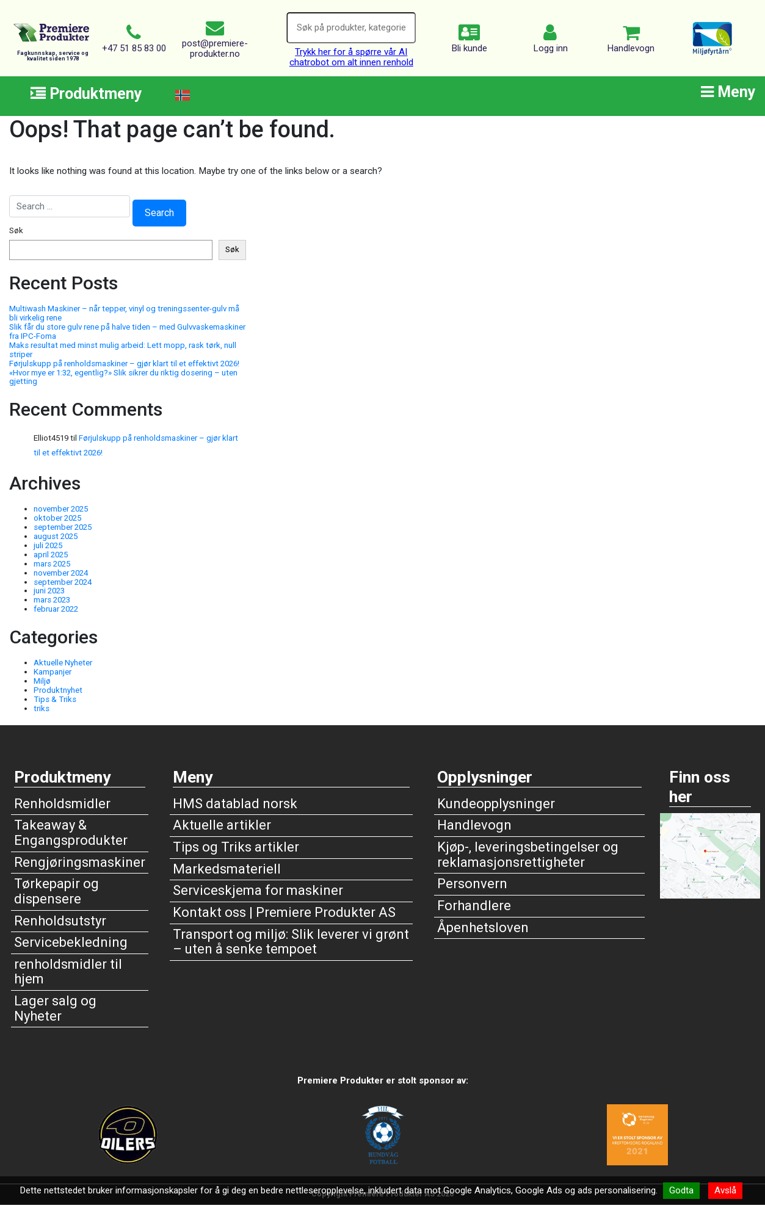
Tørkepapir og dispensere (56, 891)
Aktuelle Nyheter (63, 662)
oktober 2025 (57, 518)
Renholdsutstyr (60, 920)
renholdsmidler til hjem (68, 972)
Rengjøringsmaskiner (79, 862)
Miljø (42, 681)
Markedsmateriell (227, 869)
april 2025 (51, 554)
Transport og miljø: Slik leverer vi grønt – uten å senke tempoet (291, 942)
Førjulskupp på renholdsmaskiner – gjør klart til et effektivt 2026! (124, 363)
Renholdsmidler (62, 803)
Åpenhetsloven (483, 927)
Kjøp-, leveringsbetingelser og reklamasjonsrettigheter (527, 854)
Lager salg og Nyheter (55, 1008)
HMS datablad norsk (235, 803)
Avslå (725, 1190)
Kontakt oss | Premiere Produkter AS (284, 912)
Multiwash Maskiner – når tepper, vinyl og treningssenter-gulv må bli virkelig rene (124, 313)
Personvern (472, 883)
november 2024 (61, 572)
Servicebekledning (71, 942)
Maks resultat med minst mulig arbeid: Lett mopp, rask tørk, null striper (122, 350)
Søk (16, 230)
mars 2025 (52, 563)
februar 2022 (56, 608)
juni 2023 (49, 590)
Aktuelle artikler (222, 825)
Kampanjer (52, 671)
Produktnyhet (58, 690)
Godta (681, 1190)
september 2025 (63, 527)
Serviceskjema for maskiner (258, 890)
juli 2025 (48, 545)
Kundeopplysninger (496, 803)
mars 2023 (52, 599)
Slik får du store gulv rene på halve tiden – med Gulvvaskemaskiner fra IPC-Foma (127, 331)
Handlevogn (474, 825)
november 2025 (61, 508)
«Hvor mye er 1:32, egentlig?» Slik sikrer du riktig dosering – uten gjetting (123, 377)
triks (41, 708)
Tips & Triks (55, 699)
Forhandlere (474, 905)
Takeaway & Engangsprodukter (71, 832)
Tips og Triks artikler (236, 847)
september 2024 (63, 582)
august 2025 (56, 536)
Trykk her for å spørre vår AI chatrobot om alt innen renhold (351, 57)
